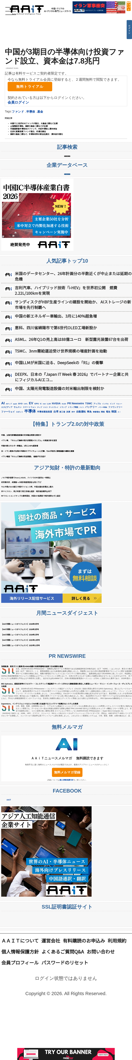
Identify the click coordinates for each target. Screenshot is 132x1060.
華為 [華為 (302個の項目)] (89, 455)
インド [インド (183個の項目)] (112, 447)
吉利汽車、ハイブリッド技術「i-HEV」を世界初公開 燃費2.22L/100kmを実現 (66, 333)
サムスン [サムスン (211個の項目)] (18, 451)
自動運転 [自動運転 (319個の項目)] (81, 455)
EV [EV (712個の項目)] (31, 446)
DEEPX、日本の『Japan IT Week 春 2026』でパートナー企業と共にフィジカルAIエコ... (72, 420)
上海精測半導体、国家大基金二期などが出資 (29, 126)
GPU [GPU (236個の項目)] (36, 447)
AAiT (9, 843)
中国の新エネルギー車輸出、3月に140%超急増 (56, 359)
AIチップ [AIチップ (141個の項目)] (9, 447)
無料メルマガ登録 (67, 816)
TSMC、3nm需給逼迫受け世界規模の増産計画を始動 (61, 394)
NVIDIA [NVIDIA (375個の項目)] (56, 447)
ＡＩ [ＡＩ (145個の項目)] (119, 455)
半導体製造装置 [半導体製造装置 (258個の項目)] (44, 455)
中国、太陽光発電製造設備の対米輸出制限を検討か (59, 432)
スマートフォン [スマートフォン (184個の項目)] (29, 451)
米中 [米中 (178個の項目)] (73, 455)
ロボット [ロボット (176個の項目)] (19, 455)
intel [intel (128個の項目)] (44, 447)
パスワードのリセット (64, 1005)
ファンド (18, 111)
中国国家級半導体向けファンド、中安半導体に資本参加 (33, 128)
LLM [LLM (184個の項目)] (49, 447)
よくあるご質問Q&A (63, 994)
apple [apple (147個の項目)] (15, 447)
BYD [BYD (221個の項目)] (20, 447)
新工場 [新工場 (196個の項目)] (62, 455)
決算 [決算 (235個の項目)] (68, 455)
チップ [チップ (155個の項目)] (39, 451)
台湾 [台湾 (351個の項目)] (55, 455)
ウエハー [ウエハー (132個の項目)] (119, 447)
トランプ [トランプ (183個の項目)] (63, 451)
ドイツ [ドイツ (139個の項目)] (81, 451)
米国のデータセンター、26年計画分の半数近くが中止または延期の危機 (73, 319)
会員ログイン (18, 102)
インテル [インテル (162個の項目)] (105, 447)
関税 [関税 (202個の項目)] (103, 455)
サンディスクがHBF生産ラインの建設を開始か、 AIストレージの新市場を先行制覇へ (73, 347)
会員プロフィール (20, 1005)
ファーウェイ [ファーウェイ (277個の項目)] (8, 455)
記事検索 (67, 167)
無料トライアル (129, 6)
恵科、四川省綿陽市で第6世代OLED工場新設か (56, 371)
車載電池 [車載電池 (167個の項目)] (96, 455)
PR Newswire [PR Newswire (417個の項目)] (75, 446)
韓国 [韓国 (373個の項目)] (113, 455)
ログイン (129, 29)
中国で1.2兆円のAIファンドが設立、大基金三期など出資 (34, 123)
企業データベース (67, 206)
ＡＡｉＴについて (20, 983)
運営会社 (50, 983)
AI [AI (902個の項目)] (3, 447)
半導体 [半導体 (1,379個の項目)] (30, 454)
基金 (40, 111)
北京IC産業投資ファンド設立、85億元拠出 (28, 131)
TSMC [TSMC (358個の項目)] (88, 447)
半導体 (30, 111)
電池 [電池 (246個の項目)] (108, 455)
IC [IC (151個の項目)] (41, 447)
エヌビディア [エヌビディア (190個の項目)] (6, 451)
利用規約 (117, 983)
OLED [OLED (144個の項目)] (64, 447)
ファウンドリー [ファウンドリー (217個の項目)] (115, 451)
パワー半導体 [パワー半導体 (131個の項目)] (102, 451)
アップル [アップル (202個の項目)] (97, 447)
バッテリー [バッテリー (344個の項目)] (91, 450)
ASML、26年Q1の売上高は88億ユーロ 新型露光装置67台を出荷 (71, 382)
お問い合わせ (101, 994)
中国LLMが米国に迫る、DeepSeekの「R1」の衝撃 (59, 406)
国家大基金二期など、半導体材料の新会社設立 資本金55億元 (36, 134)
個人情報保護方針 (66, 823)
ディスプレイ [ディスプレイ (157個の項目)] (53, 451)
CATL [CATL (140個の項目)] (26, 447)
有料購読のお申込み (84, 983)
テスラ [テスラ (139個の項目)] (45, 451)
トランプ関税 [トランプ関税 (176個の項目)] (73, 451)
